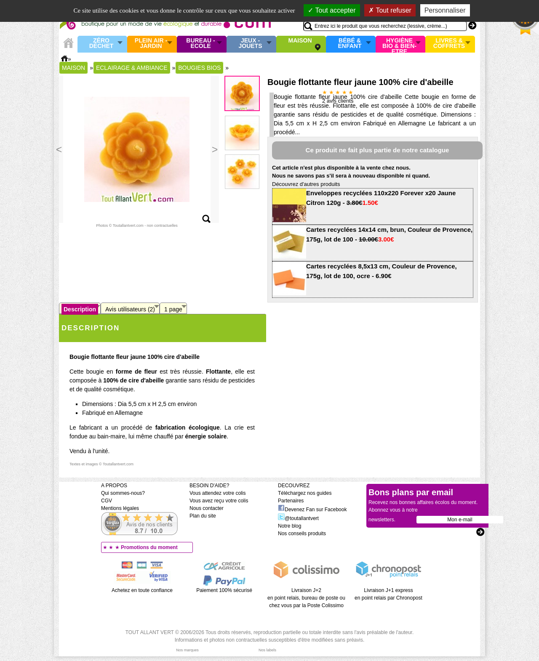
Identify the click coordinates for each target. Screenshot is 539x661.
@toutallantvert (298, 518)
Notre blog (289, 526)
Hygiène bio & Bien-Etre (399, 44)
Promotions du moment (149, 547)
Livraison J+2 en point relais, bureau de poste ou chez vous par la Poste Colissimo (306, 597)
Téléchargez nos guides (304, 493)
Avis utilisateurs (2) (130, 309)
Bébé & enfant (350, 43)
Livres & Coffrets (449, 43)
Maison (300, 41)
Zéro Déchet (101, 43)
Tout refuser (389, 10)
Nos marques (187, 650)
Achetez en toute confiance (142, 590)
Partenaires (291, 501)
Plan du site (202, 516)
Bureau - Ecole (200, 43)
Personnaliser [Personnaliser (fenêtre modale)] (445, 10)
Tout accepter (331, 10)
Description (80, 309)
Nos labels (267, 650)
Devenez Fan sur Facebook (312, 509)
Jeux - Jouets (250, 43)
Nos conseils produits (302, 533)
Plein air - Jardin (151, 43)
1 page (173, 309)
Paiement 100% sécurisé (224, 590)
